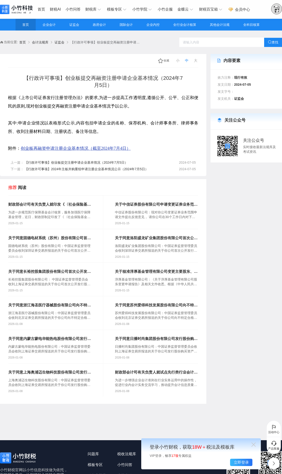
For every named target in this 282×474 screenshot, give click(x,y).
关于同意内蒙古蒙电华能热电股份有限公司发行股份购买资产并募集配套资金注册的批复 (49, 339)
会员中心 (239, 10)
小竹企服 (165, 9)
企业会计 (49, 25)
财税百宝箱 (211, 9)
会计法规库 (40, 42)
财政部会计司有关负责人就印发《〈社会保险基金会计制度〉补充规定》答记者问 (49, 204)
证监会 (74, 25)
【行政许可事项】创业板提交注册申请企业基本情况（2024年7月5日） (76, 162)
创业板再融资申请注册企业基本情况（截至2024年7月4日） (76, 148)
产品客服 (273, 445)
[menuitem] (42, 9)
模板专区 (117, 9)
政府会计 (99, 25)
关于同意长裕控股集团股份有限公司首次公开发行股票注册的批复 (49, 272)
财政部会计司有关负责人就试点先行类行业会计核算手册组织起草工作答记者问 (156, 372)
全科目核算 (251, 25)
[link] (22, 42)
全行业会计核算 (184, 25)
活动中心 (273, 429)
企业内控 (153, 25)
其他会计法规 (220, 25)
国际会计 (126, 25)
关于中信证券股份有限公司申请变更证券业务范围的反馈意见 (156, 204)
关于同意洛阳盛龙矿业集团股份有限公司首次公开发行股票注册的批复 (156, 238)
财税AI (55, 9)
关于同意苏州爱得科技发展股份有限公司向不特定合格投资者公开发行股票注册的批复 (156, 305)
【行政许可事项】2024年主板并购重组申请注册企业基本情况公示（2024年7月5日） (86, 169)
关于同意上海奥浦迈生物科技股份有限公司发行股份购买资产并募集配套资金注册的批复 (49, 372)
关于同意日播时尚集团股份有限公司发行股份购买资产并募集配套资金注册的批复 (156, 339)
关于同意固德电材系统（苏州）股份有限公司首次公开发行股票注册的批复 (49, 238)
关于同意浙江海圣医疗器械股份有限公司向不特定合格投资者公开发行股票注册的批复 (49, 305)
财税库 (93, 9)
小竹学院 (142, 9)
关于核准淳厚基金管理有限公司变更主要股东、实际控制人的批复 (156, 272)
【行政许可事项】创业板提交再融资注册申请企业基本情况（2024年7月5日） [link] (105, 42)
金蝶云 (185, 9)
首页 (41, 9)
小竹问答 (73, 9)
